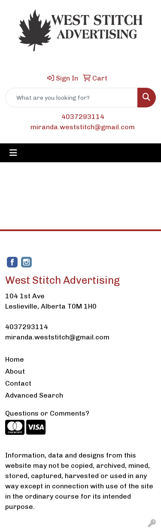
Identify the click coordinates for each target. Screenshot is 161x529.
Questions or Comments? (47, 413)
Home (14, 359)
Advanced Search (34, 395)
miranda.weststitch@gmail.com (82, 127)
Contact (18, 383)
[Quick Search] (71, 97)
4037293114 (82, 117)
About (15, 371)
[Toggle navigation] (13, 153)
